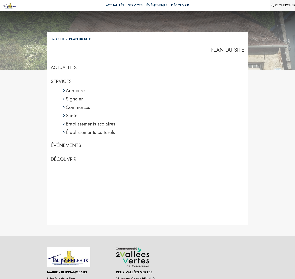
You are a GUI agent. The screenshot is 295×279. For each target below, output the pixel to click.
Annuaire (75, 90)
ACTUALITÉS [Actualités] (64, 67)
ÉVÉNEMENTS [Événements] (66, 145)
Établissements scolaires (90, 124)
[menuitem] (115, 5)
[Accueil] (10, 5)
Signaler (74, 99)
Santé (71, 115)
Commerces (78, 107)
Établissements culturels (90, 132)
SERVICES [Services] (61, 81)
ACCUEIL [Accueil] (58, 39)
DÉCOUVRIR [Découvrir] (63, 159)
